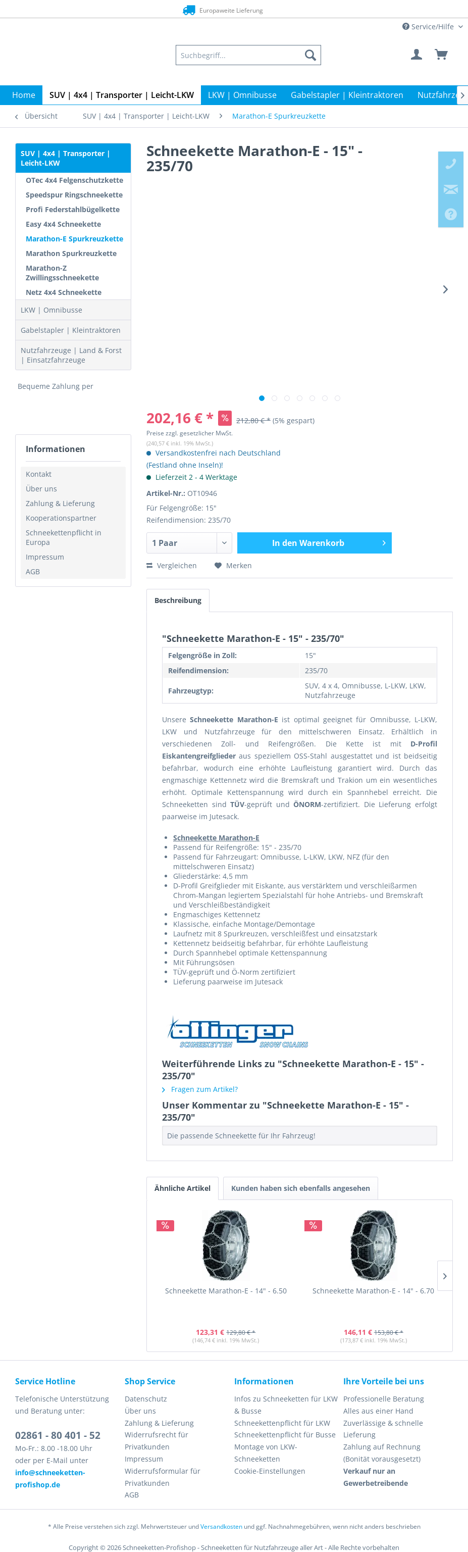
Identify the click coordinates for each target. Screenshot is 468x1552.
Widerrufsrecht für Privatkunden (156, 1440)
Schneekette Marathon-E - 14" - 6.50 (226, 1290)
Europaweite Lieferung (220, 10)
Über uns (41, 488)
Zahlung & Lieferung (60, 503)
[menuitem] (248, 55)
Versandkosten (221, 1526)
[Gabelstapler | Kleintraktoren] (347, 95)
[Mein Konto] (417, 55)
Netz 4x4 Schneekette (63, 292)
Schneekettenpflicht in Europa (63, 537)
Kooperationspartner (61, 518)
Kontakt (38, 474)
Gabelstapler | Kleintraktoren (71, 330)
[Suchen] (310, 55)
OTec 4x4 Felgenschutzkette (74, 180)
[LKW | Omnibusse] (242, 95)
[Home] (23, 95)
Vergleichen (171, 565)
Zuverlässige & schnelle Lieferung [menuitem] (383, 1429)
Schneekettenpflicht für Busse (285, 1434)
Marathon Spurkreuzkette (71, 253)
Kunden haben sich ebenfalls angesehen (300, 1188)
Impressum (45, 557)
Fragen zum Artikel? (200, 1089)
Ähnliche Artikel (182, 1188)
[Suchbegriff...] (248, 55)
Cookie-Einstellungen (269, 1471)
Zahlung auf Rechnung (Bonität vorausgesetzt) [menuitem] (382, 1453)
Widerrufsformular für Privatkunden (162, 1477)
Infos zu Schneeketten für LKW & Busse (286, 1405)
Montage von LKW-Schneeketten (265, 1453)
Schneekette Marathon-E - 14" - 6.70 (373, 1290)
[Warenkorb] (442, 55)
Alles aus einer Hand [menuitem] (378, 1411)
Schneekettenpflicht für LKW (282, 1423)
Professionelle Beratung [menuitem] (383, 1399)
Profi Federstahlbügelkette (73, 209)
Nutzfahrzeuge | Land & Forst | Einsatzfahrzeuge (71, 355)
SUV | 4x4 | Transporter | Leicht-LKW (66, 158)
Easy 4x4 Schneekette (63, 224)
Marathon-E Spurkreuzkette (74, 238)
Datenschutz (146, 1399)
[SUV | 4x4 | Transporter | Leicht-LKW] (121, 95)
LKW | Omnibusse (51, 310)
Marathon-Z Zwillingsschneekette (62, 272)
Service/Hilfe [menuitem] (429, 26)
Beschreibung (177, 600)
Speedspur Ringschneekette (74, 194)
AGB (33, 571)
